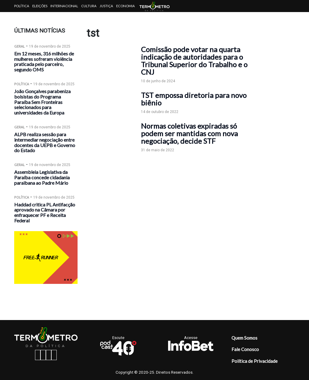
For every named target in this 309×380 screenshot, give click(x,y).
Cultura (89, 6)
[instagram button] (43, 355)
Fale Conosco (245, 349)
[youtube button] (54, 355)
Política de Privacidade (254, 361)
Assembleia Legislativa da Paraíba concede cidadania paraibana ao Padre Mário (42, 177)
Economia (125, 6)
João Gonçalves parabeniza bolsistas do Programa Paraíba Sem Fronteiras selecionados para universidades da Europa (42, 101)
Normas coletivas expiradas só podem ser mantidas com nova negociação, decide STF (189, 133)
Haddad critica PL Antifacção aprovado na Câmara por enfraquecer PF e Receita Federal (44, 212)
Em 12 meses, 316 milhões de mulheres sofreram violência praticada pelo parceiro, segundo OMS (44, 61)
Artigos (21, 18)
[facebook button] (37, 355)
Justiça (106, 6)
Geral (19, 46)
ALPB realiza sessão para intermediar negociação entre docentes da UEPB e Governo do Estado (44, 142)
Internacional (64, 6)
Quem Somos (244, 338)
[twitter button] (48, 355)
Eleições (39, 6)
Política (21, 6)
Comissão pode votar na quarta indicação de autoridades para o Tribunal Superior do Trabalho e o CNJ (194, 60)
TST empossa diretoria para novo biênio (194, 99)
